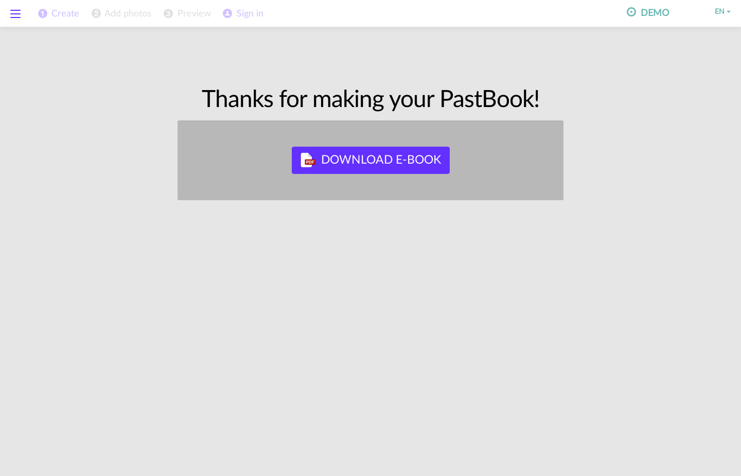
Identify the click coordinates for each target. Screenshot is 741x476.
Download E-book (371, 160)
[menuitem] (120, 14)
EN (715, 11)
